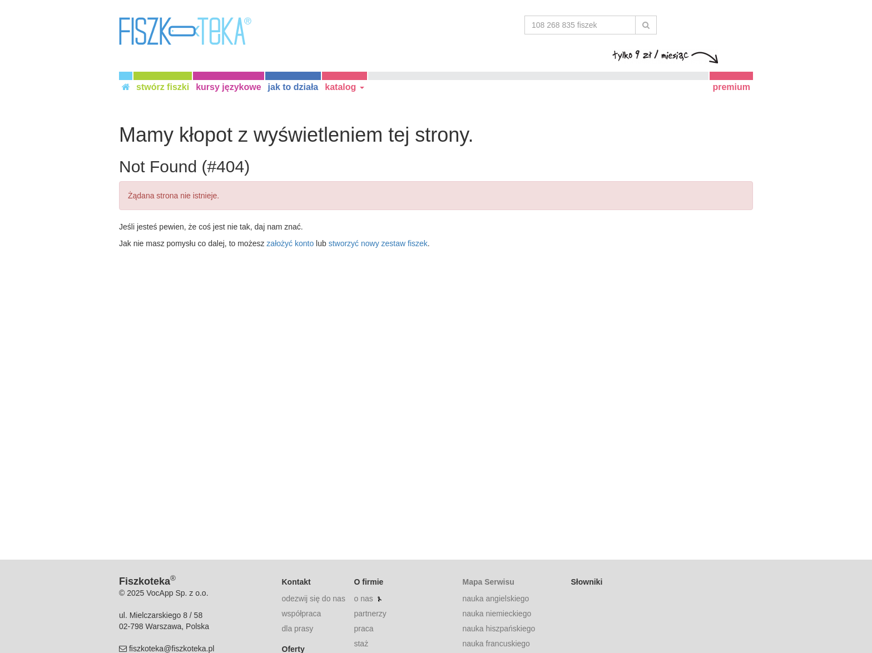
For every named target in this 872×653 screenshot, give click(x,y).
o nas (363, 598)
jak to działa (293, 87)
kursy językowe (228, 87)
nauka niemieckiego (496, 613)
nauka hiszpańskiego (498, 628)
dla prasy (298, 628)
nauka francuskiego (495, 643)
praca (363, 628)
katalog (344, 87)
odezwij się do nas (313, 598)
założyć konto (290, 243)
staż (361, 643)
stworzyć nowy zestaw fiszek (378, 243)
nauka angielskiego (495, 598)
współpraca (301, 613)
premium (731, 87)
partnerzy (370, 613)
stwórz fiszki (162, 87)
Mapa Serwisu (488, 581)
